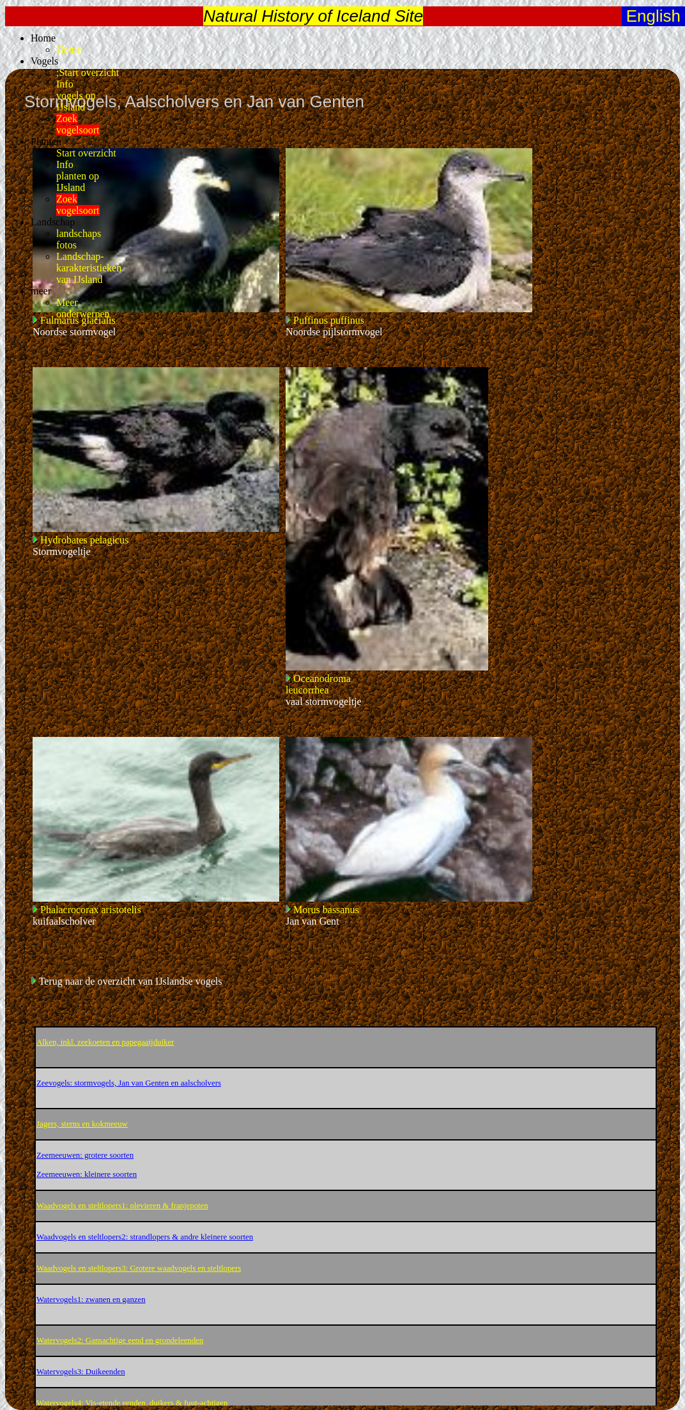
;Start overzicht (87, 72)
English (651, 16)
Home (68, 49)
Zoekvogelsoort (78, 124)
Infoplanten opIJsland (77, 176)
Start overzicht (86, 153)
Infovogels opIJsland (76, 95)
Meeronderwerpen (83, 308)
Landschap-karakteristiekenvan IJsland (88, 268)
